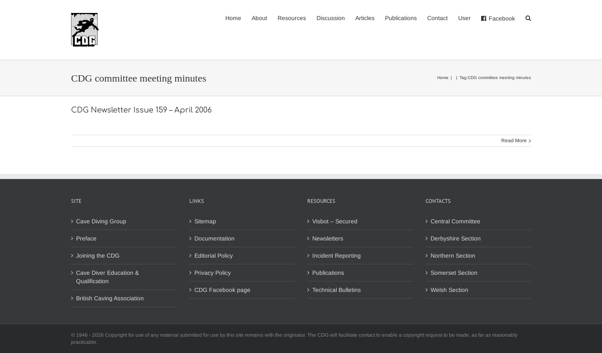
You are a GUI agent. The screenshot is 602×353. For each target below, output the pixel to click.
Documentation (214, 238)
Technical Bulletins (336, 289)
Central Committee (455, 221)
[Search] (528, 17)
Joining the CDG (98, 255)
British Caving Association (110, 298)
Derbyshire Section (456, 238)
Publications (328, 272)
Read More (514, 140)
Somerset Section (454, 272)
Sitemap (205, 221)
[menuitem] (238, 17)
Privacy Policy (212, 272)
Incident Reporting (336, 255)
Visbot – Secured (334, 221)
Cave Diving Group (101, 221)
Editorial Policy (213, 255)
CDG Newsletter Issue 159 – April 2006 (141, 110)
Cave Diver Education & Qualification (107, 276)
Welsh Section (449, 289)
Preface (86, 238)
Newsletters (327, 238)
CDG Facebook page (222, 289)
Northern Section (453, 255)
